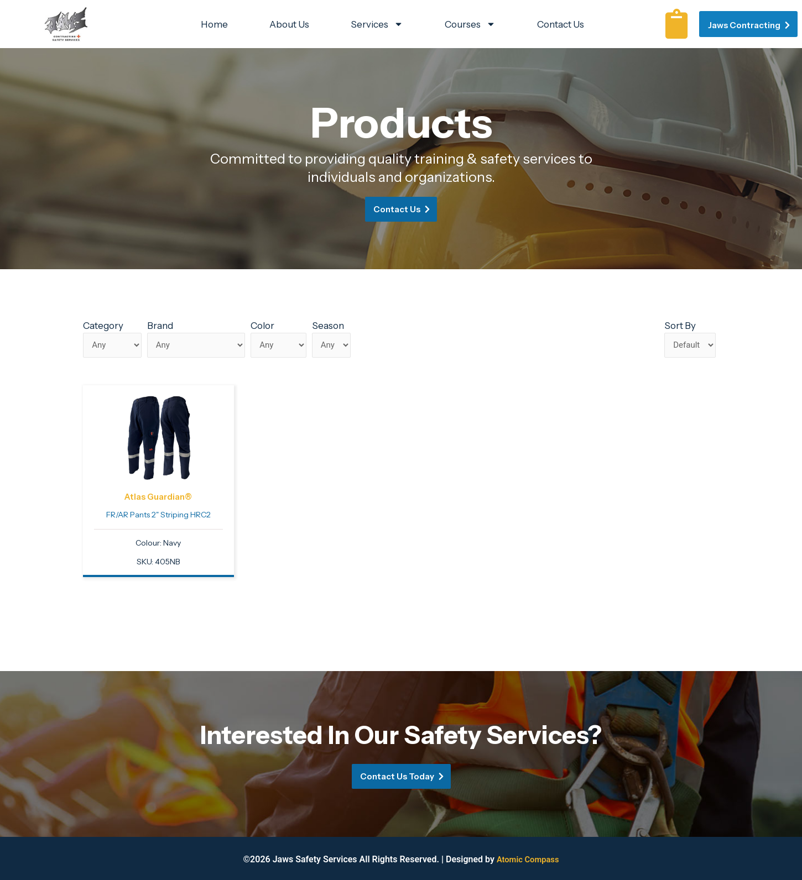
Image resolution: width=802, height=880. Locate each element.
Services (377, 24)
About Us (289, 24)
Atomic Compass (528, 859)
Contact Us (560, 24)
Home (214, 24)
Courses (470, 24)
